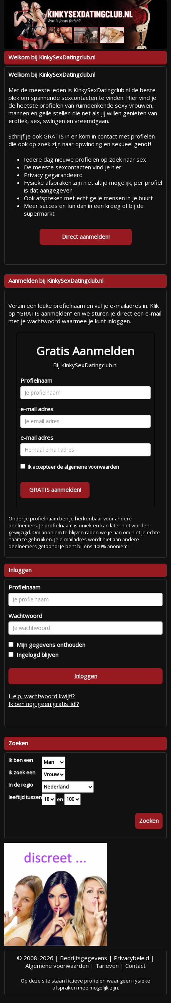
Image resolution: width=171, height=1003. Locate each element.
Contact (135, 965)
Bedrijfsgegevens (83, 958)
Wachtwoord (25, 616)
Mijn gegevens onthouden (49, 644)
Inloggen (85, 676)
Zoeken (149, 820)
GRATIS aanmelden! (55, 489)
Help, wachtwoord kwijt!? (41, 696)
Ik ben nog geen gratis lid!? (43, 704)
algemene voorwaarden (91, 466)
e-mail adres (36, 409)
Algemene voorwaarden (57, 965)
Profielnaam (36, 380)
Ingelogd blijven (35, 655)
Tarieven (107, 965)
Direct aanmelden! (86, 236)
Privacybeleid (131, 958)
